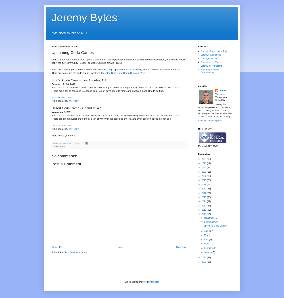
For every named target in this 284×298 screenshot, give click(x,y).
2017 (204, 188)
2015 (204, 197)
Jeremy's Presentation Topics (215, 51)
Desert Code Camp (61, 125)
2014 (204, 201)
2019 (204, 180)
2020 (204, 176)
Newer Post (58, 247)
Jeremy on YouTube (210, 62)
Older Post (181, 247)
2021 (204, 172)
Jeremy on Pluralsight (211, 66)
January (208, 252)
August (208, 231)
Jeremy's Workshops (211, 55)
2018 (204, 184)
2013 (204, 205)
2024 (204, 159)
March (207, 243)
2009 (204, 262)
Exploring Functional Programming (211, 70)
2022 (204, 167)
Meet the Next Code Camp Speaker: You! (123, 73)
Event (62, 146)
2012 (204, 210)
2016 (204, 193)
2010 (204, 257)
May (206, 235)
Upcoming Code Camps (215, 226)
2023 (204, 163)
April (206, 239)
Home (120, 247)
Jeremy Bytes (84, 17)
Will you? (74, 101)
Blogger (155, 282)
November (209, 218)
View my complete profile (210, 120)
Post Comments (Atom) (76, 252)
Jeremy (223, 90)
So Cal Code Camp (61, 97)
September (209, 222)
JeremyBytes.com (209, 58)
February (208, 248)
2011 (204, 214)
